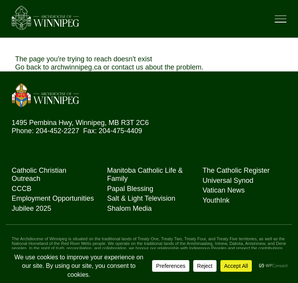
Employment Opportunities (53, 198)
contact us (127, 67)
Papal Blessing (130, 189)
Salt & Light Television (141, 198)
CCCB (21, 189)
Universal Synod (228, 180)
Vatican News (224, 190)
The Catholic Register (236, 170)
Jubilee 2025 (31, 208)
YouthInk (216, 200)
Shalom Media (129, 208)
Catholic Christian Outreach (39, 174)
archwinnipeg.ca (76, 67)
